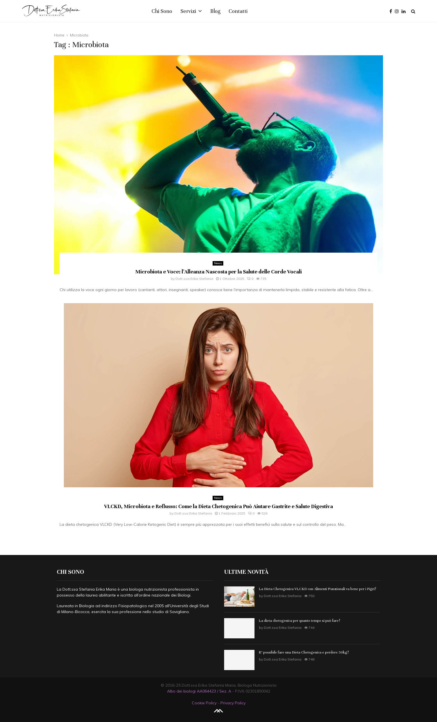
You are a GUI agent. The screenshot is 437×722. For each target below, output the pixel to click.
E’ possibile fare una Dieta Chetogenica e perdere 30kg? (304, 652)
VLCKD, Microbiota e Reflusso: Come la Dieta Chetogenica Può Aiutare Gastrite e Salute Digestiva (218, 506)
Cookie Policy (204, 702)
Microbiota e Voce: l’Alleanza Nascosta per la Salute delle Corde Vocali (218, 271)
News (218, 263)
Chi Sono (162, 11)
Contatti (238, 11)
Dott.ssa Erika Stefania (194, 279)
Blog (215, 11)
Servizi (188, 11)
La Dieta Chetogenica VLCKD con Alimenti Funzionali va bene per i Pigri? (317, 589)
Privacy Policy (232, 702)
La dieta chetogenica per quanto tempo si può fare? (299, 620)
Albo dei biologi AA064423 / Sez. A (199, 691)
